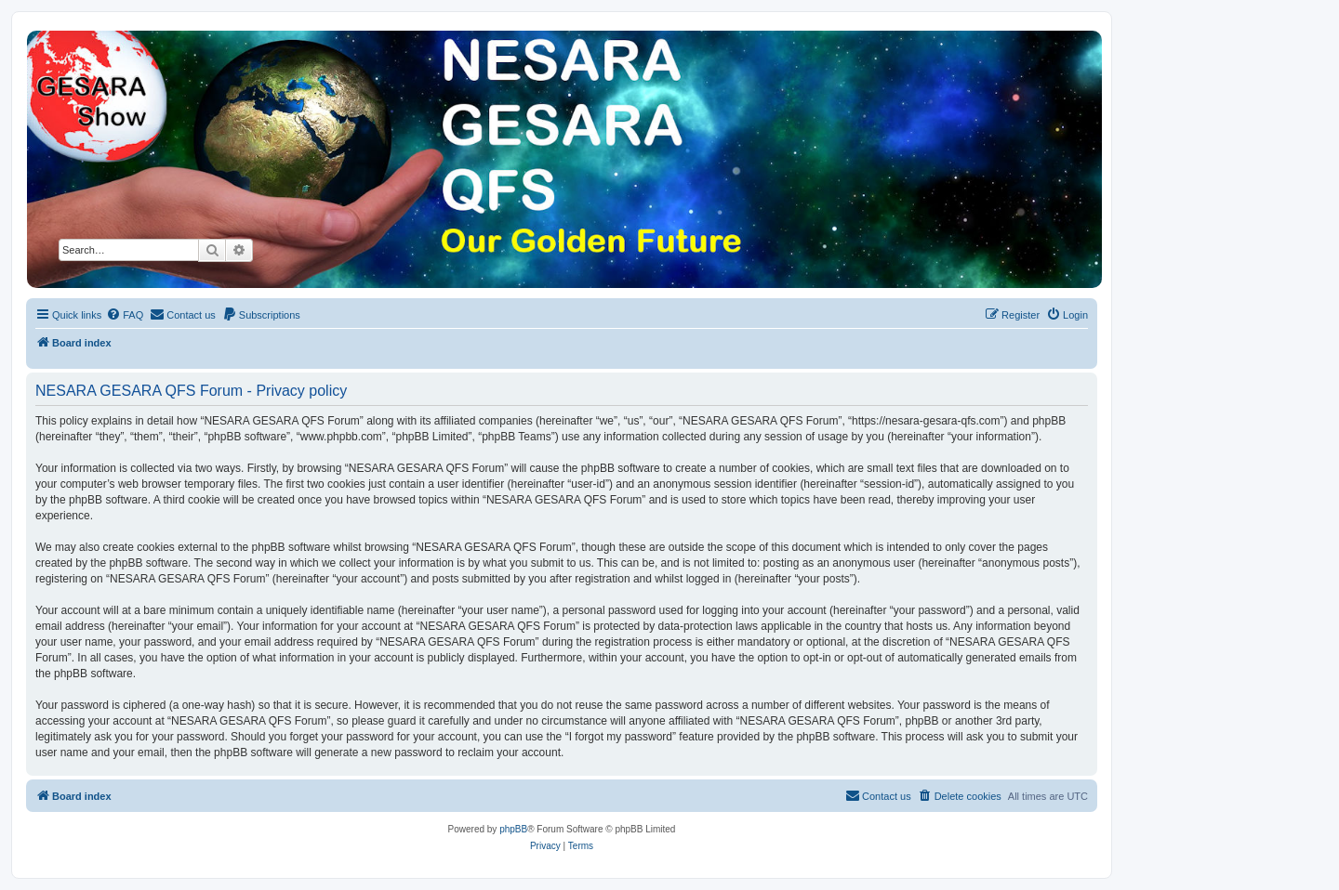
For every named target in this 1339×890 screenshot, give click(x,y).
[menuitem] (124, 315)
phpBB (513, 829)
